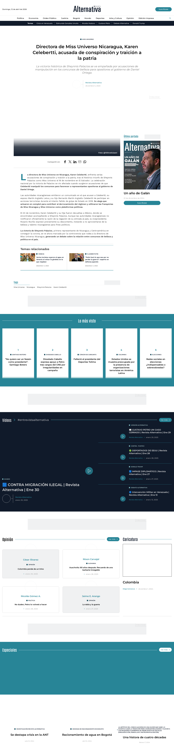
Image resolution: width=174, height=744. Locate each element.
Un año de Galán (137, 193)
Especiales (10, 650)
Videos (7, 419)
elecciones (157, 355)
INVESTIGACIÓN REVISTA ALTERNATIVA (30, 729)
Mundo (87, 18)
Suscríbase (163, 9)
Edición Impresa (147, 18)
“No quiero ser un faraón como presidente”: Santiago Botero (18, 362)
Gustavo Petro (105, 23)
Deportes (100, 18)
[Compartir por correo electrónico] (80, 162)
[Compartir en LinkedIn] (74, 162)
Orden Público (49, 18)
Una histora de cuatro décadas (144, 738)
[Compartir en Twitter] (69, 162)
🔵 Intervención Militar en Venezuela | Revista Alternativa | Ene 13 (150, 494)
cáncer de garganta (88, 355)
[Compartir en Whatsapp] (85, 162)
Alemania (92, 564)
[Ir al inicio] (87, 9)
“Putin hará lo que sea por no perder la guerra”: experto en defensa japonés (97, 259)
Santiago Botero (19, 355)
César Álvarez (31, 560)
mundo (7, 479)
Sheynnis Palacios (45, 287)
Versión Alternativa (139, 425)
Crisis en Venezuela (43, 23)
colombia (122, 355)
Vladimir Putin (93, 254)
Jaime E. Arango (91, 596)
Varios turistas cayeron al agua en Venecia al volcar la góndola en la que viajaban (50, 259)
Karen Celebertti (61, 287)
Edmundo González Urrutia (66, 23)
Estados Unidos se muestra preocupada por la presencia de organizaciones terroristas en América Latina (121, 366)
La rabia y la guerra (91, 605)
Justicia (64, 18)
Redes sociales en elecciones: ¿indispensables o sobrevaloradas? (156, 363)
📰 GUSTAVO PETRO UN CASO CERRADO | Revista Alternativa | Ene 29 (149, 432)
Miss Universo (88, 39)
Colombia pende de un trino (31, 569)
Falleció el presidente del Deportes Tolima (87, 360)
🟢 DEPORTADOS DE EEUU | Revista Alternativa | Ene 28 (149, 452)
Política (19, 18)
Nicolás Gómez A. (31, 596)
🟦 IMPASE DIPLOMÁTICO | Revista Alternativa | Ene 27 (148, 473)
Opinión (131, 18)
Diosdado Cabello (53, 355)
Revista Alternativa (93, 83)
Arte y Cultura (115, 18)
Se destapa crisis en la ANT (29, 735)
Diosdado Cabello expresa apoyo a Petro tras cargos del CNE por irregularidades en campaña (52, 364)
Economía (32, 18)
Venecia (41, 254)
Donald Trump (140, 23)
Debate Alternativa (122, 23)
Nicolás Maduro (88, 23)
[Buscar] (170, 18)
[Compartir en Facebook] (64, 162)
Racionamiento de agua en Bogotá (87, 735)
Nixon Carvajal (91, 559)
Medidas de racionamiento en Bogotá (88, 729)
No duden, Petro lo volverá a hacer (30, 605)
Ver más (165, 420)
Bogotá (75, 18)
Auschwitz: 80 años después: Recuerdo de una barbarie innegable (91, 569)
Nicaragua (31, 287)
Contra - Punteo (138, 446)
